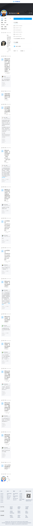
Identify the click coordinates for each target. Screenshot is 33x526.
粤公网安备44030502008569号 (26, 522)
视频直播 (26, 508)
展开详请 (3, 177)
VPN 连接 (7, 201)
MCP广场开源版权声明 (21, 500)
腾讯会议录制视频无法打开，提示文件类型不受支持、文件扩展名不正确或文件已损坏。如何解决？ (7, 65)
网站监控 (19, 517)
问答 (5, 20)
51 (3, 141)
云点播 (19, 516)
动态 (2, 18)
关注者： (22, 50)
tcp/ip (10, 114)
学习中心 (3, 24)
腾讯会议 (8, 73)
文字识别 (11, 516)
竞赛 (2, 26)
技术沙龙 (2, 496)
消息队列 (11, 507)
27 (3, 423)
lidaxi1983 (5, 325)
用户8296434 (6, 447)
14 (3, 391)
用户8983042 (6, 352)
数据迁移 (26, 517)
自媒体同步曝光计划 (9, 494)
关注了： (16, 50)
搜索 (10, 18)
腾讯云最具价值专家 (15, 494)
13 (3, 84)
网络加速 (19, 507)
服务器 (7, 469)
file (9, 380)
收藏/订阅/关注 (4, 28)
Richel (5, 76)
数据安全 (11, 515)
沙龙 (7, 24)
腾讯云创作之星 (15, 498)
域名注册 (11, 506)
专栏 (5, 18)
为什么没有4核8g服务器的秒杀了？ (7, 466)
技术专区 (2, 502)
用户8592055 (6, 384)
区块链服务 (27, 506)
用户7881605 (6, 204)
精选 (5, 26)
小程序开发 (11, 517)
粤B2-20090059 (19, 522)
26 (3, 454)
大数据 (26, 516)
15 (3, 424)
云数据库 (26, 507)
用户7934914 (6, 235)
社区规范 (20, 493)
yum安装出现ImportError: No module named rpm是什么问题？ (7, 225)
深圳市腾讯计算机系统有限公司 (6, 522)
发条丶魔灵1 (6, 117)
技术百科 (2, 500)
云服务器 (7, 114)
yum (7, 232)
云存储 (19, 508)
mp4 (6, 381)
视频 (2, 22)
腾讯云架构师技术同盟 (15, 496)
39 (3, 453)
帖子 (5, 22)
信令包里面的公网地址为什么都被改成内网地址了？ (7, 110)
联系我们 (20, 496)
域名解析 (11, 508)
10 (3, 82)
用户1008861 (6, 290)
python (7, 231)
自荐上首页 (8, 497)
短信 (26, 515)
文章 (2, 20)
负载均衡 (19, 515)
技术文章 (2, 493)
